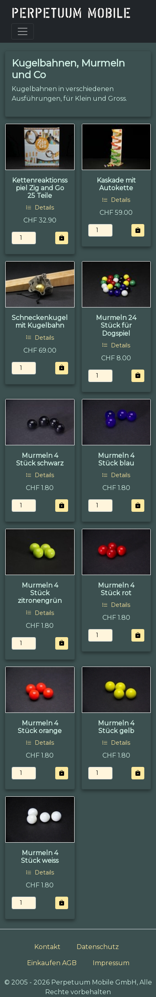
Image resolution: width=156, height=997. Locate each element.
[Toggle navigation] (22, 31)
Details (40, 207)
